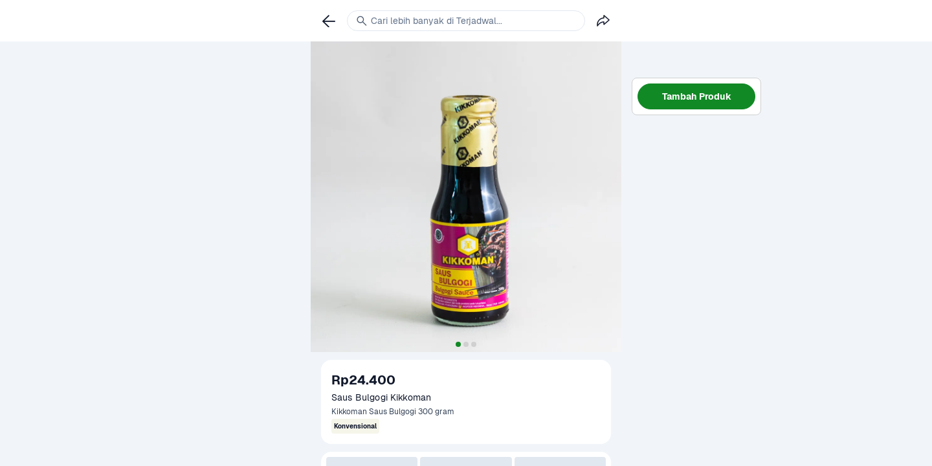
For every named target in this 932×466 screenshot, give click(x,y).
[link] (329, 20)
